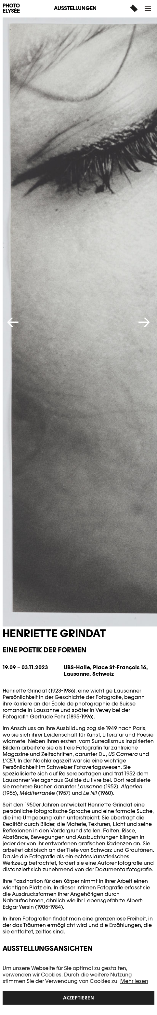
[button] (148, 8)
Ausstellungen (75, 8)
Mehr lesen (134, 981)
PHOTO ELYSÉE (11, 8)
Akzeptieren (78, 997)
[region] (78, 985)
